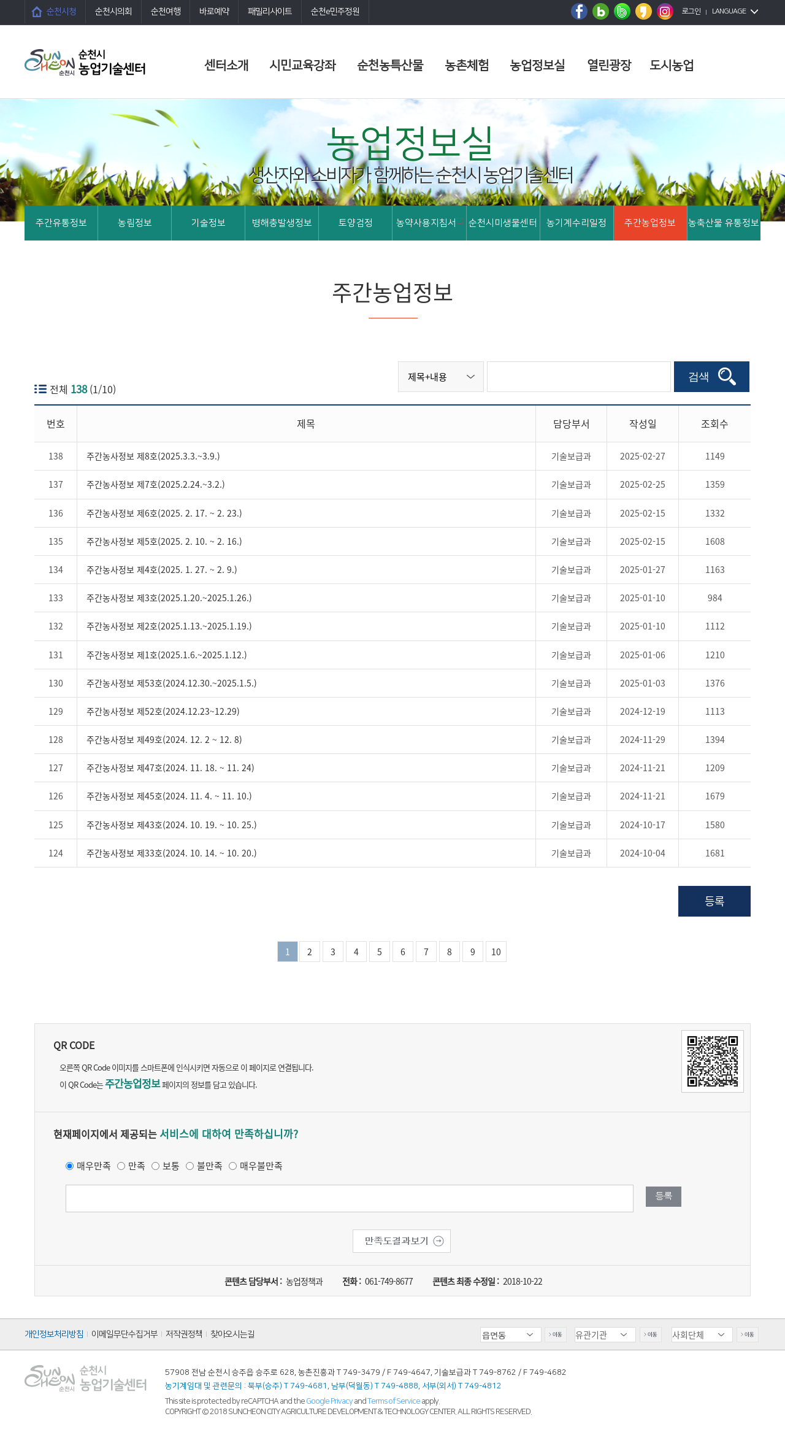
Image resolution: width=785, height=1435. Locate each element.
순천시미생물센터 (503, 223)
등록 (714, 901)
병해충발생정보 (282, 223)
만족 (136, 1165)
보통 (171, 1165)
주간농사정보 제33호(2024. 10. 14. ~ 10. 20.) (171, 853)
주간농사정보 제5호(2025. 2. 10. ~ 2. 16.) (164, 541)
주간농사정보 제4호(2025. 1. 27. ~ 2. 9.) (161, 569)
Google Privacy (330, 1401)
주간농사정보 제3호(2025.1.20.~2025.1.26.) (169, 597)
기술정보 (208, 223)
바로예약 (214, 12)
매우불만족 (261, 1165)
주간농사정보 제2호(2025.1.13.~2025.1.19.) (169, 626)
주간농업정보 (650, 223)
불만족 (210, 1165)
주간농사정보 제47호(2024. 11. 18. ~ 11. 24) (170, 767)
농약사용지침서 (429, 223)
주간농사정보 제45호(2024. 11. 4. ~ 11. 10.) (169, 796)
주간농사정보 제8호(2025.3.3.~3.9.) (153, 456)
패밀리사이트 (270, 12)
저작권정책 (184, 1334)
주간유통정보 (61, 223)
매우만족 (94, 1165)
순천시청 (61, 12)
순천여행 (165, 12)
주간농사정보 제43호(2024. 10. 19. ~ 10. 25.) (171, 824)
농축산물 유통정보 (723, 223)
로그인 (691, 11)
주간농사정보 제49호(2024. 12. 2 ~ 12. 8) (164, 739)
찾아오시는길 (232, 1334)
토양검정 (356, 223)
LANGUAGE (729, 11)
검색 (698, 377)
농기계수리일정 (576, 223)
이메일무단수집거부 (124, 1334)
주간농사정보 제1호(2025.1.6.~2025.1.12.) (166, 654)
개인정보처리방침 (54, 1334)
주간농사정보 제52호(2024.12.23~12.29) (163, 711)
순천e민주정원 (335, 12)
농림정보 (135, 223)
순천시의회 (113, 12)
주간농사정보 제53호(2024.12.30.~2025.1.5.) (171, 683)
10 (496, 951)
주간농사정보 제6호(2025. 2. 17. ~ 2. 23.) (164, 513)
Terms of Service (393, 1401)
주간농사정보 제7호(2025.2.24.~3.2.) (155, 484)
